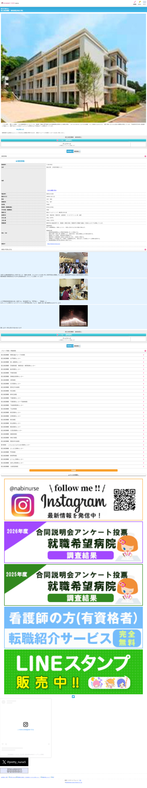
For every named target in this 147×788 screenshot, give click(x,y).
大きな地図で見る (51, 190)
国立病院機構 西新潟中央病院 (10, 441)
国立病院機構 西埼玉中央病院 (10, 387)
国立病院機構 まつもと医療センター (12, 459)
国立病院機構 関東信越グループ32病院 (13, 355)
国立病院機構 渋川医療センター (11, 383)
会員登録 (134, 4)
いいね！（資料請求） (65, 140)
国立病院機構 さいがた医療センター (12, 448)
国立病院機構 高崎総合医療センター (12, 376)
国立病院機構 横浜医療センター (11, 427)
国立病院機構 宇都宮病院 (9, 373)
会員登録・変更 (4, 777)
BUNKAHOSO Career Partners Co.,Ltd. (74, 782)
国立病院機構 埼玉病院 (8, 391)
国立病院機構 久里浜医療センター (11, 430)
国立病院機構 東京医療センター (11, 412)
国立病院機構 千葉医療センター (11, 398)
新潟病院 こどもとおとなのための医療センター (15, 445)
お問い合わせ (13, 777)
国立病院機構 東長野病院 (9, 455)
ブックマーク (66, 144)
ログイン (139, 4)
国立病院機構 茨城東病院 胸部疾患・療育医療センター (18, 365)
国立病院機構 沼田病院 (8, 380)
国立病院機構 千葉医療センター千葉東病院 (14, 401)
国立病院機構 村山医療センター (11, 423)
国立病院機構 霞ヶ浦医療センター (11, 362)
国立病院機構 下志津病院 (9, 409)
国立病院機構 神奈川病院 (9, 437)
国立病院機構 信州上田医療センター (12, 463)
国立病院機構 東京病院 (8, 419)
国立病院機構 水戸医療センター (11, 358)
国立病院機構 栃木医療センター (11, 369)
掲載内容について (46, 777)
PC (80, 780)
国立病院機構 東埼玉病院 (9, 394)
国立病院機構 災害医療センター (11, 416)
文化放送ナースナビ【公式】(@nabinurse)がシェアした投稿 (25, 754)
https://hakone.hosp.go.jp (53, 244)
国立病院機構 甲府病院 (8, 452)
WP (53, 777)
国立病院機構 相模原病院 (9, 434)
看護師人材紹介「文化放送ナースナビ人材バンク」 (29, 777)
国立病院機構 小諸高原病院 (9, 466)
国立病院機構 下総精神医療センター (12, 405)
